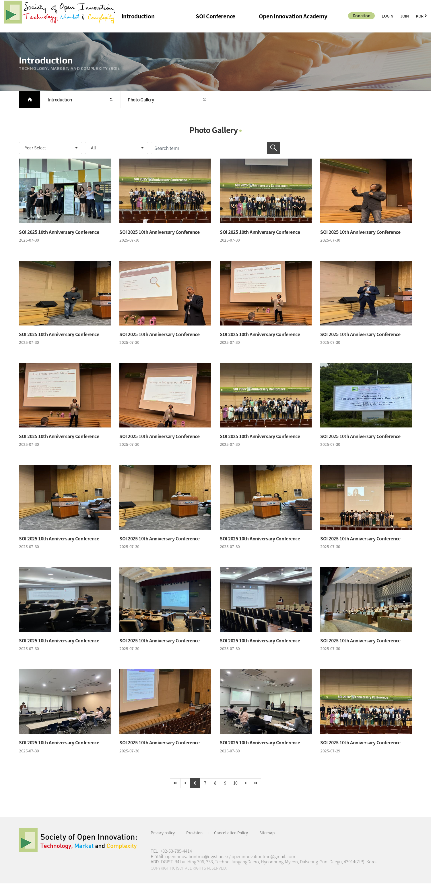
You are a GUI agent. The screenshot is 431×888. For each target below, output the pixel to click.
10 (237, 787)
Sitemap (275, 837)
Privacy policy (164, 837)
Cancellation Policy (237, 837)
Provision (198, 837)
